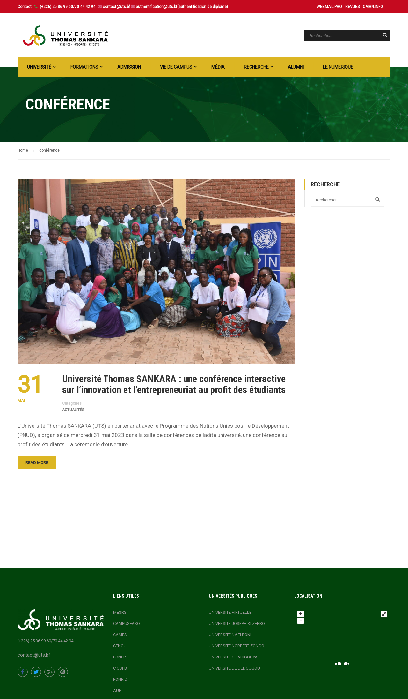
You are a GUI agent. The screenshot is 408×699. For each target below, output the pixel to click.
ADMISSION (129, 67)
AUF (117, 690)
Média (218, 67)
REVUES (352, 6)
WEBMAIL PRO (329, 6)
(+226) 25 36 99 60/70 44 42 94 (68, 6)
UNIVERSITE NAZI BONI (230, 634)
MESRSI (120, 612)
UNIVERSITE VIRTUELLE (230, 612)
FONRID (120, 679)
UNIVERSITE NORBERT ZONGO (236, 645)
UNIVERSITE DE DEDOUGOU (234, 668)
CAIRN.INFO (373, 6)
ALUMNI (296, 67)
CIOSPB (120, 668)
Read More (37, 462)
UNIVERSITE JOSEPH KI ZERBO (237, 623)
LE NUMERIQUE (338, 67)
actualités (73, 410)
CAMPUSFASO (126, 623)
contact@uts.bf (116, 6)
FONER (119, 657)
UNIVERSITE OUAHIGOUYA (233, 657)
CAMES (120, 634)
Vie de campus (176, 67)
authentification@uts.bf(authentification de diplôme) (182, 6)
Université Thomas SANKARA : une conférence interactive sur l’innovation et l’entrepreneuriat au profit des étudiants (175, 384)
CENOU (120, 645)
